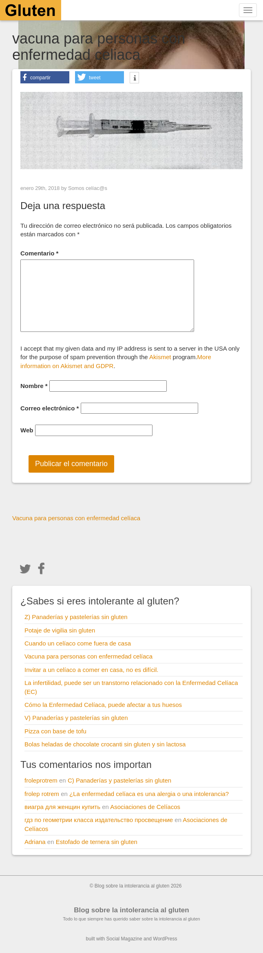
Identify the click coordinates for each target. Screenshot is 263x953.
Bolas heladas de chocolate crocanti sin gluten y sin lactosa (105, 744)
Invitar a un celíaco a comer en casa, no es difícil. (91, 669)
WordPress (165, 939)
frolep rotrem (41, 793)
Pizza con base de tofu (55, 731)
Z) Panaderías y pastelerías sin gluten (76, 616)
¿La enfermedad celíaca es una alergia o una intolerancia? (149, 793)
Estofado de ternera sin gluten (96, 841)
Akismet (160, 356)
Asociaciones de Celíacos (145, 806)
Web (26, 430)
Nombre (34, 385)
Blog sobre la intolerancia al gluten (131, 910)
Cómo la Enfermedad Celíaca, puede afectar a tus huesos (103, 704)
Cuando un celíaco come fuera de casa (77, 643)
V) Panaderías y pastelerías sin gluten (76, 717)
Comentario (39, 253)
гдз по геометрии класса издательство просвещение (98, 819)
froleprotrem (40, 780)
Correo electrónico (49, 408)
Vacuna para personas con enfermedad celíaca (88, 656)
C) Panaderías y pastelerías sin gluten (119, 780)
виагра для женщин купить (62, 806)
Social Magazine (124, 939)
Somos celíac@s (87, 188)
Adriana (35, 841)
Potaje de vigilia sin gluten (59, 630)
